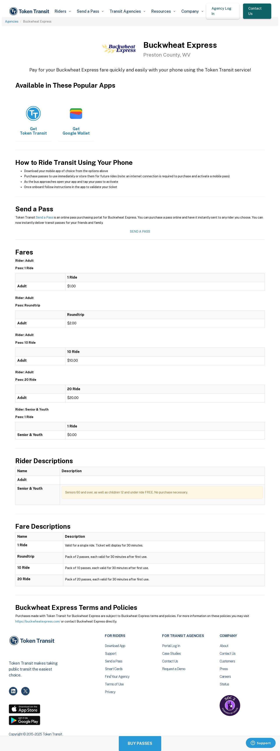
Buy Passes (140, 743)
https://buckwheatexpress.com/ (37, 621)
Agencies (11, 21)
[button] (62, 11)
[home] (30, 11)
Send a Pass (44, 217)
